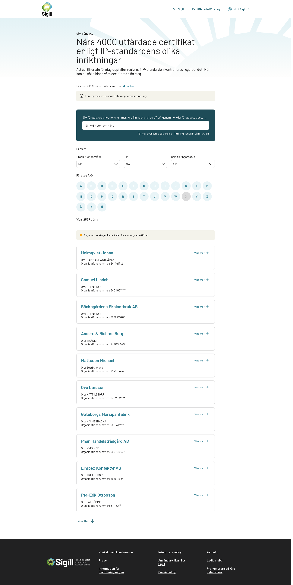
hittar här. (128, 86)
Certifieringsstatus (183, 156)
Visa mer (201, 252)
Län (126, 156)
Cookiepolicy (167, 572)
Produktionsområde (89, 156)
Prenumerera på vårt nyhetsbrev (221, 570)
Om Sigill (178, 9)
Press (103, 560)
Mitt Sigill (203, 133)
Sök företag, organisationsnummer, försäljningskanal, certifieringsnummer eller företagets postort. (144, 117)
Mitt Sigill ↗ (238, 9)
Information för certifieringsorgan (111, 570)
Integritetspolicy (169, 552)
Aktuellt (212, 552)
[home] (46, 9)
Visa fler (86, 521)
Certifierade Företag (206, 9)
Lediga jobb (214, 560)
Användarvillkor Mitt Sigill (171, 562)
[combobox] (98, 164)
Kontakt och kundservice (116, 552)
